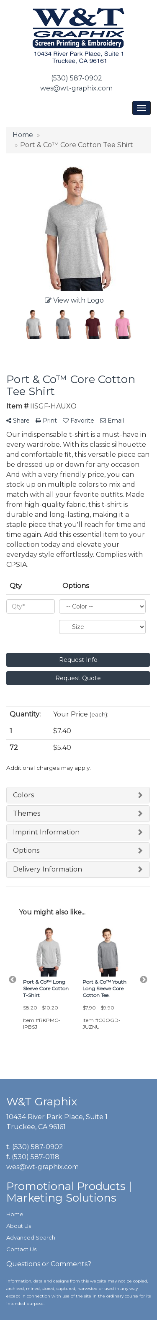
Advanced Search (30, 1237)
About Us (18, 1225)
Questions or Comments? (48, 1264)
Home (14, 1214)
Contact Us (21, 1249)
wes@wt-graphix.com (76, 88)
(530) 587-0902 (76, 78)
